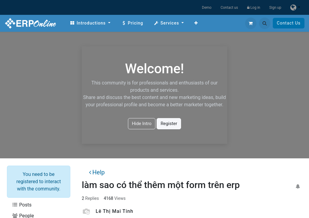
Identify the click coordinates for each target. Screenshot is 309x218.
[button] (264, 23)
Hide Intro (141, 123)
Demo (207, 7)
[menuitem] (90, 23)
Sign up (275, 7)
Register (169, 123)
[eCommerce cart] (250, 23)
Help (97, 172)
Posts (21, 205)
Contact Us (289, 23)
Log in (253, 7)
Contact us (229, 7)
